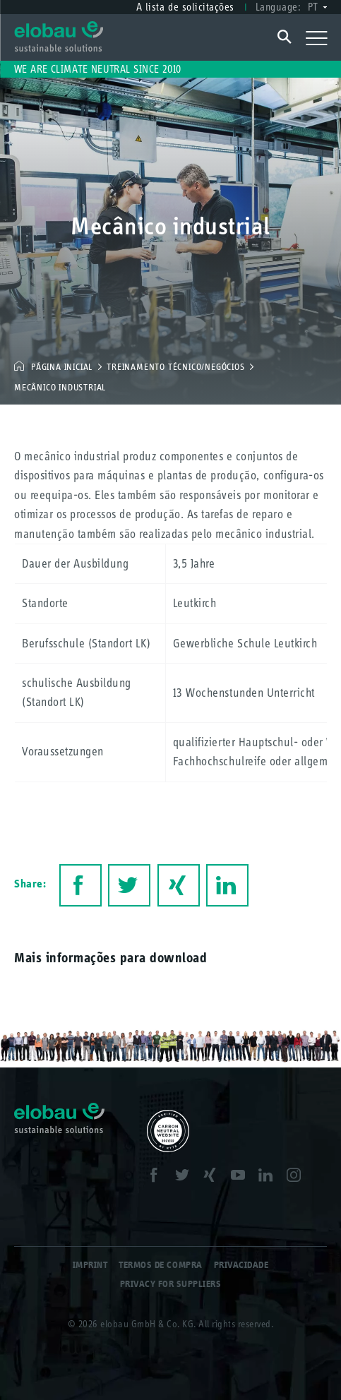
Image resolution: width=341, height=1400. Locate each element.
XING (178, 885)
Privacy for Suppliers (171, 1284)
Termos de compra (160, 1265)
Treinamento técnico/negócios (175, 367)
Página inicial (61, 367)
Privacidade (241, 1265)
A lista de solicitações (185, 7)
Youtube (242, 1177)
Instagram (298, 1177)
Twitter (129, 885)
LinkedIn (227, 885)
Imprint (90, 1265)
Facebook (80, 885)
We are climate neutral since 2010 (97, 69)
